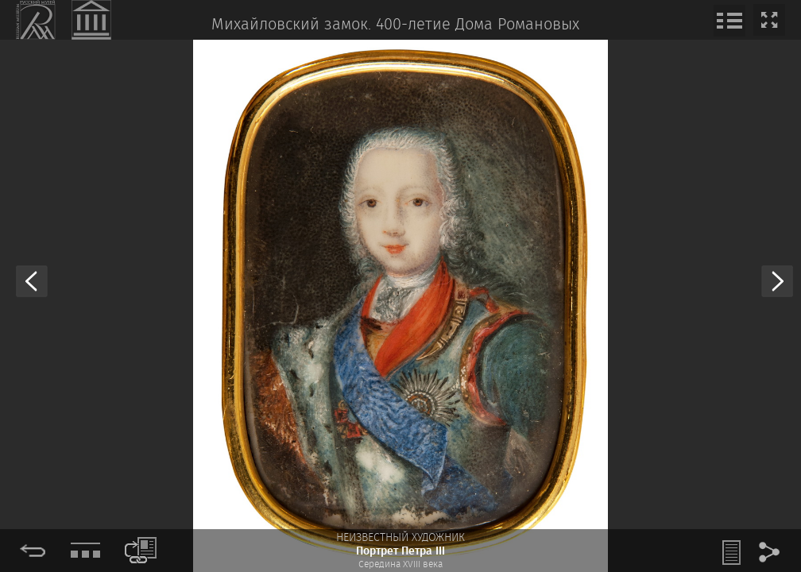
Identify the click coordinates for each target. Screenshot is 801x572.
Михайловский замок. (291, 25)
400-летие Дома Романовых (477, 25)
